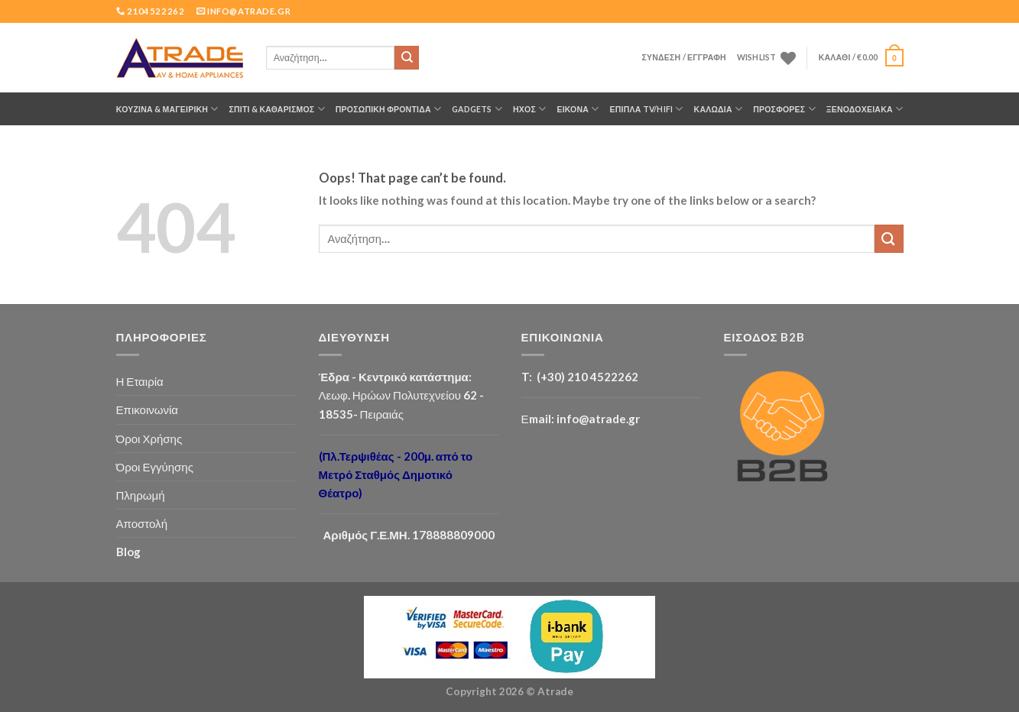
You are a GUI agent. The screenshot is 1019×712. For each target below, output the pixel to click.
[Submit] (406, 58)
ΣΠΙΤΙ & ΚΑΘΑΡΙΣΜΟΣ (277, 109)
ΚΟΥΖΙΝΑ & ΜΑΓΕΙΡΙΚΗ (167, 109)
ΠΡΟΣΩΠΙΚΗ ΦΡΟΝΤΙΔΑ (388, 109)
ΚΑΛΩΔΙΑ (718, 109)
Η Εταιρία (140, 381)
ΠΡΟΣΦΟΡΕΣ (784, 109)
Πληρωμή (140, 495)
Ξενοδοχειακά (864, 109)
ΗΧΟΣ (529, 109)
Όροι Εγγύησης (154, 467)
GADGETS (477, 109)
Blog (128, 551)
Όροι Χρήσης (149, 438)
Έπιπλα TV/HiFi (646, 109)
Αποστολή (142, 523)
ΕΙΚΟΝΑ (578, 109)
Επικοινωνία (147, 409)
